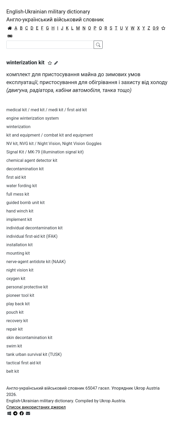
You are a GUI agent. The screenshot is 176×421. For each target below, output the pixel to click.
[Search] (50, 45)
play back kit (18, 303)
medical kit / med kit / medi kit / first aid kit (46, 109)
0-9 (156, 28)
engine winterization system (32, 118)
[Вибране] (163, 28)
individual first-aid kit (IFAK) (32, 236)
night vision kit (20, 270)
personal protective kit (27, 286)
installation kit (19, 244)
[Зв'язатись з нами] (28, 413)
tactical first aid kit (23, 362)
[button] (50, 63)
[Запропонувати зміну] (56, 63)
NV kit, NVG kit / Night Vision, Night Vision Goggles (54, 143)
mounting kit (18, 253)
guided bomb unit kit (25, 202)
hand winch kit (19, 211)
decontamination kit (25, 168)
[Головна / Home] (9, 28)
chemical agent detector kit (31, 160)
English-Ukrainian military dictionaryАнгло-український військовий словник (55, 15)
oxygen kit (15, 278)
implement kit (19, 219)
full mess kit (17, 194)
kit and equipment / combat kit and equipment (49, 135)
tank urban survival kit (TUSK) (34, 354)
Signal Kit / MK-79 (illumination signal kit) (45, 151)
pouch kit (14, 312)
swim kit (14, 346)
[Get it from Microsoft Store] (9, 413)
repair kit (14, 329)
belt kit (12, 371)
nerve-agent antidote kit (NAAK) (36, 261)
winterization (18, 126)
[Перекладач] (10, 36)
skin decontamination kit (29, 337)
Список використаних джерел (36, 407)
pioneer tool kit (20, 295)
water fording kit (21, 185)
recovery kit (17, 320)
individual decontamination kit (34, 227)
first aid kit (16, 177)
